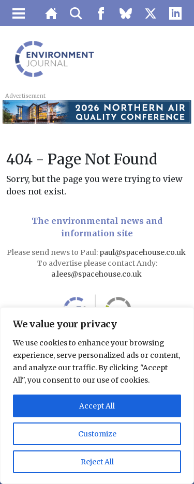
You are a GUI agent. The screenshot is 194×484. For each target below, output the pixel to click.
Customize (97, 433)
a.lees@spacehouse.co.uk (97, 274)
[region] (97, 395)
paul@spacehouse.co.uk (143, 252)
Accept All (97, 406)
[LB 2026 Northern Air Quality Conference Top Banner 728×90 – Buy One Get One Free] (97, 111)
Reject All (97, 461)
